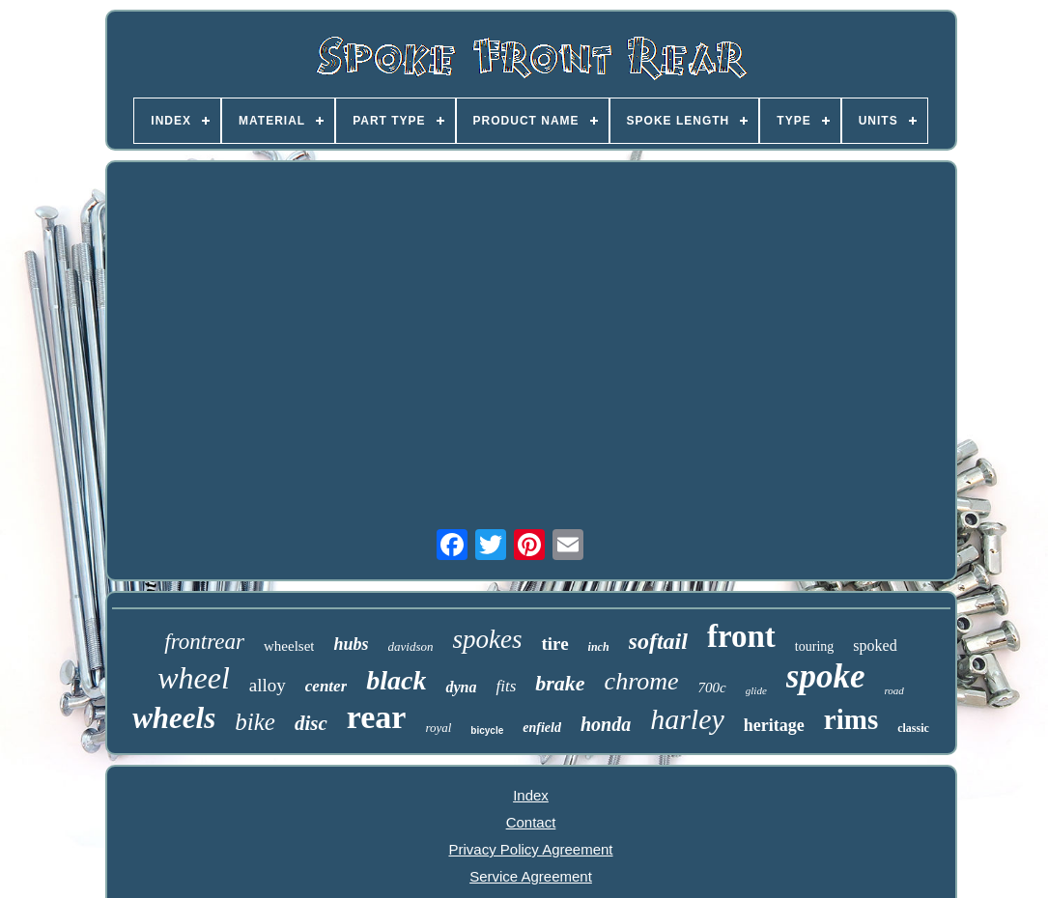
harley (687, 719)
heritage (774, 725)
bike (255, 722)
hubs (350, 644)
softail (658, 641)
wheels (173, 718)
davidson (411, 646)
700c (712, 687)
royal (438, 727)
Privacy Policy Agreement (530, 849)
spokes (487, 639)
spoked (874, 645)
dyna (460, 687)
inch (598, 647)
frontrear (204, 642)
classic (913, 728)
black (396, 680)
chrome (642, 681)
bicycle (486, 730)
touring (814, 646)
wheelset (289, 646)
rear (377, 717)
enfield (542, 727)
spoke (825, 676)
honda (606, 724)
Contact (531, 822)
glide (756, 690)
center (326, 686)
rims (851, 719)
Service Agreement (530, 876)
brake (559, 683)
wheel (193, 677)
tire (554, 643)
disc (311, 723)
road (893, 690)
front (741, 636)
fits (506, 686)
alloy (267, 685)
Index (531, 795)
